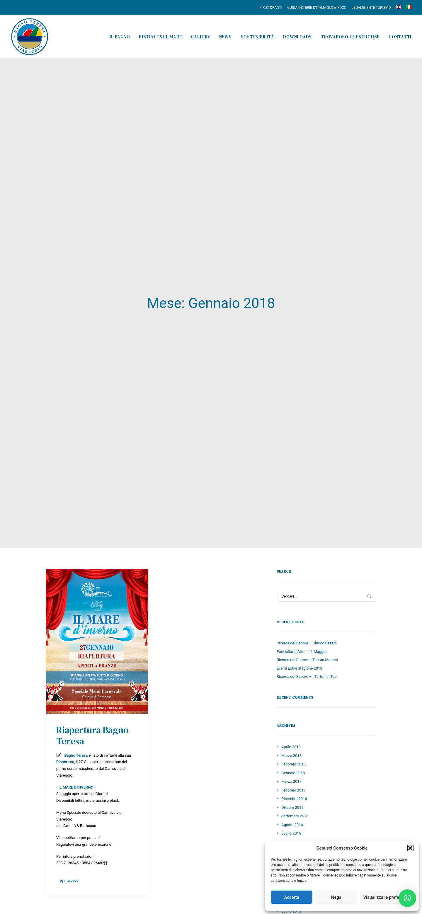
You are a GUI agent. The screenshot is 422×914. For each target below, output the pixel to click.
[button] (410, 848)
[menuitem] (272, 7)
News (225, 37)
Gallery (200, 37)
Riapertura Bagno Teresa (92, 646)
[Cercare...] (326, 506)
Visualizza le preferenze (386, 897)
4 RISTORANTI (271, 8)
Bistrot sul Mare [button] (160, 37)
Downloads (297, 37)
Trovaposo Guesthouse (350, 37)
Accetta (291, 897)
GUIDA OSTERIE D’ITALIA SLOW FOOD (316, 8)
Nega (336, 897)
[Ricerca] (326, 506)
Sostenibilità (257, 37)
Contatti (400, 37)
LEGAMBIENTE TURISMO (371, 8)
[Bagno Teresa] (30, 37)
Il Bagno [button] (120, 37)
